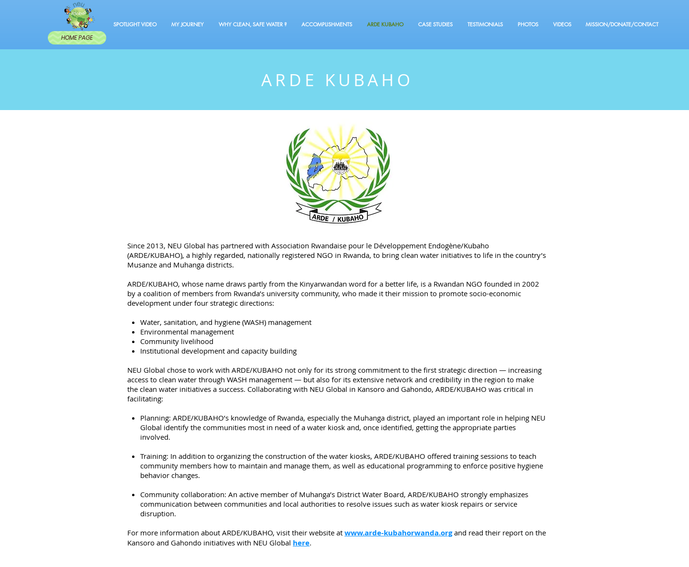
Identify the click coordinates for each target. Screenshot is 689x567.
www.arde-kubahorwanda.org (398, 533)
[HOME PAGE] (77, 37)
